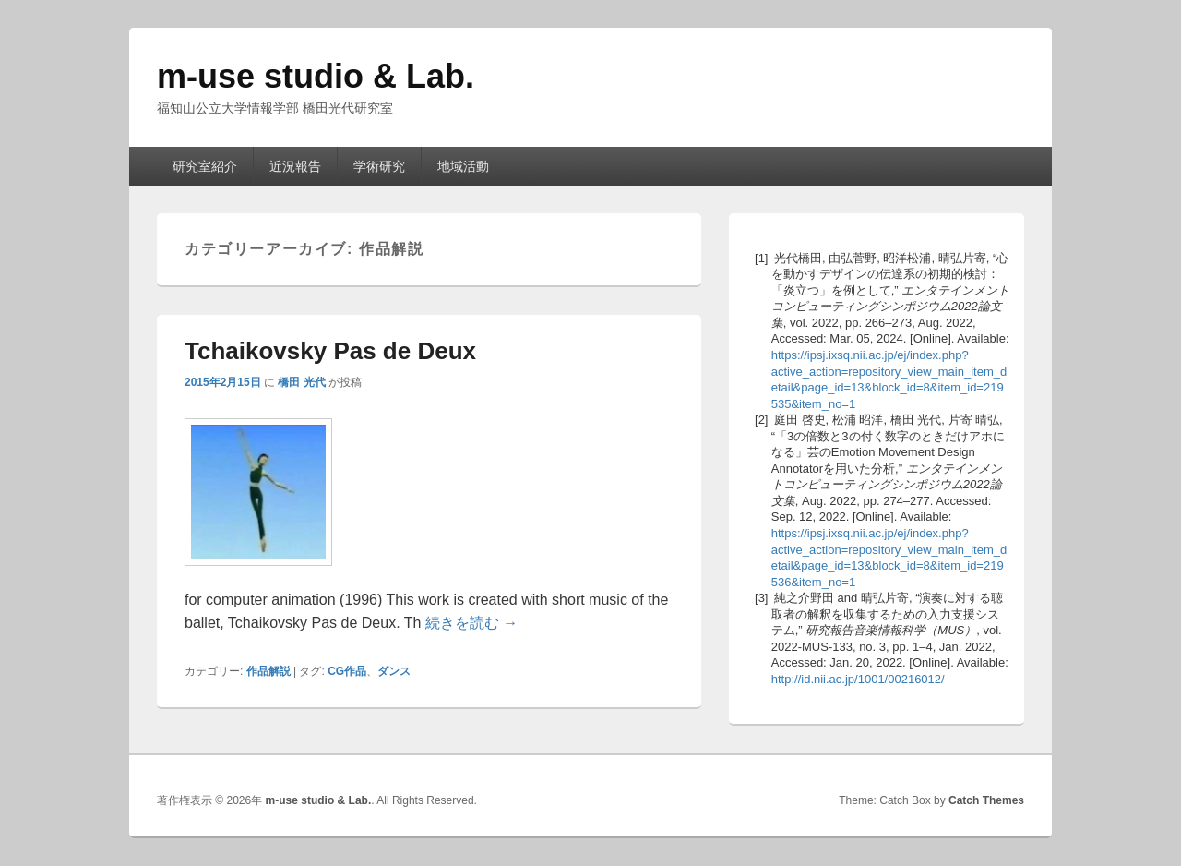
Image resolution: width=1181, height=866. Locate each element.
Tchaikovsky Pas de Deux (330, 351)
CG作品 (347, 671)
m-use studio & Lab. (315, 76)
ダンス (394, 671)
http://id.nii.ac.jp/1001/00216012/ (858, 679)
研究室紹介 (205, 166)
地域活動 (463, 166)
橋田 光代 (301, 382)
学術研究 (379, 166)
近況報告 (295, 166)
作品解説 (268, 671)
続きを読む (471, 623)
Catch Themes (986, 800)
